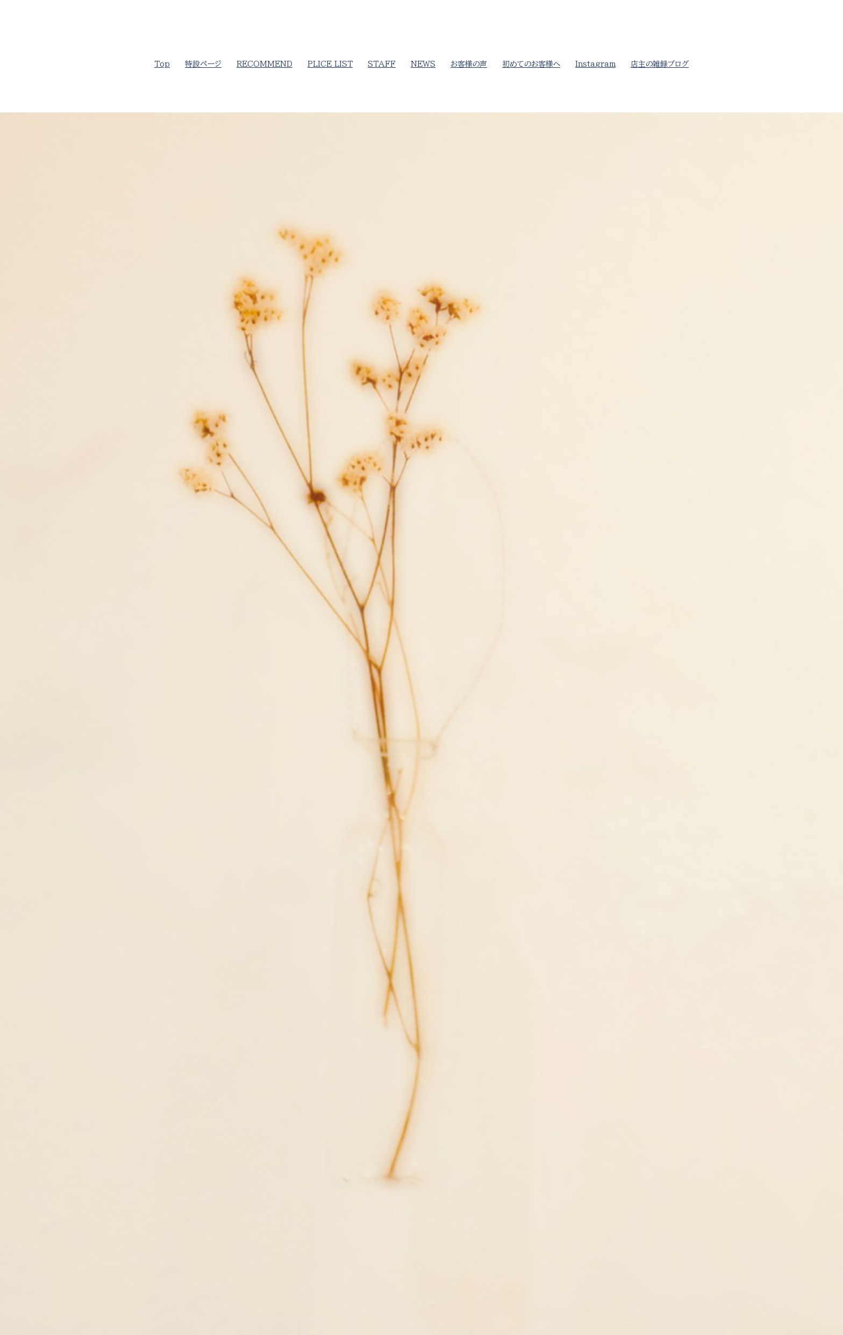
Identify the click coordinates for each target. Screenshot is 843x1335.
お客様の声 (469, 64)
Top (162, 64)
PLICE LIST (330, 64)
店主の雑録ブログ (660, 64)
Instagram (595, 64)
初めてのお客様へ (531, 64)
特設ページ (203, 64)
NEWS (423, 64)
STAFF (382, 64)
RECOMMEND (264, 64)
